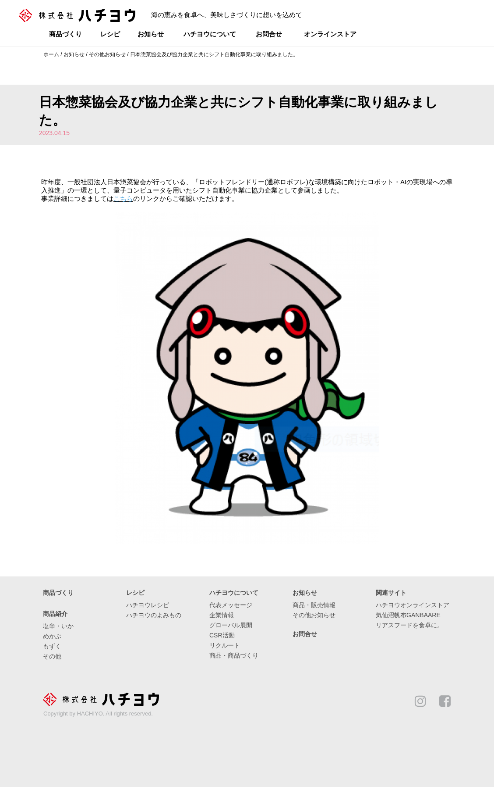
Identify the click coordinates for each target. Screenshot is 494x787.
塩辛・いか (58, 626)
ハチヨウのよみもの (153, 615)
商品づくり (65, 34)
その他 (52, 656)
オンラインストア (330, 34)
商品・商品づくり (233, 655)
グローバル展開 (230, 625)
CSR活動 (222, 635)
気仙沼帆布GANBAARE (408, 615)
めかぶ (52, 636)
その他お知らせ (107, 54)
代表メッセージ (230, 604)
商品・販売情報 (314, 604)
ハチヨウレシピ (147, 604)
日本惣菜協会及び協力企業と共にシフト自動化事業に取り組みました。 (214, 54)
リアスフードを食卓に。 (409, 625)
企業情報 (221, 615)
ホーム (51, 54)
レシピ (110, 34)
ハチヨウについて (209, 34)
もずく (52, 646)
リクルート (224, 645)
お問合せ (269, 34)
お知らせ (151, 34)
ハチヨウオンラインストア (412, 604)
